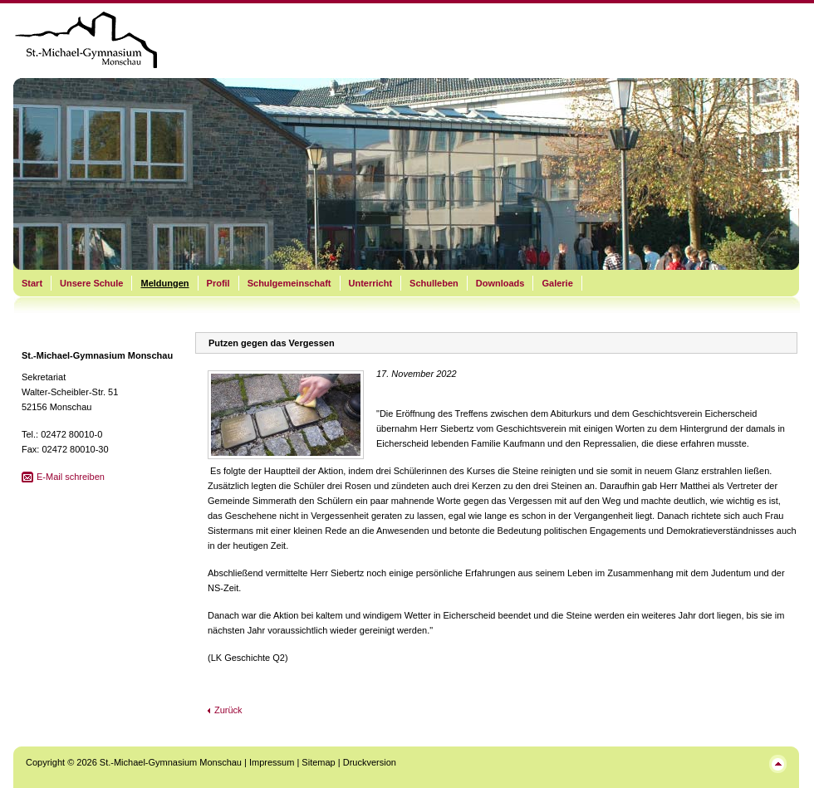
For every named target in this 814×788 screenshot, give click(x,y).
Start (32, 283)
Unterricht (371, 283)
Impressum (271, 762)
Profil (218, 283)
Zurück (228, 710)
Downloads (500, 283)
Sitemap (318, 762)
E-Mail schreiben (71, 477)
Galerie (557, 283)
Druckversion (369, 762)
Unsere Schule (91, 283)
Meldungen (164, 283)
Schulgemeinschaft (289, 283)
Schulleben (433, 283)
